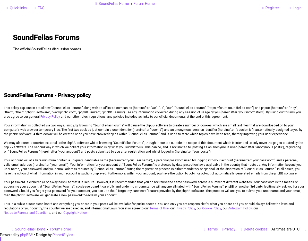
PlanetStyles (63, 235)
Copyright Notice (75, 213)
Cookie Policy (211, 208)
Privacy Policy (50, 116)
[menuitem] (39, 8)
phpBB (25, 235)
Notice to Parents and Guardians (27, 213)
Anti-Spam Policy (240, 208)
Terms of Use (159, 208)
